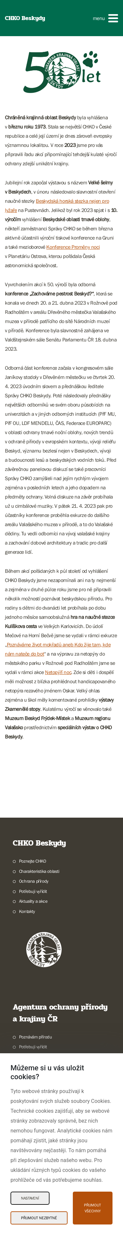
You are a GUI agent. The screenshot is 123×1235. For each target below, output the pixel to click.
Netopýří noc (58, 672)
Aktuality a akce (33, 901)
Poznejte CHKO (32, 861)
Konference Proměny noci (73, 247)
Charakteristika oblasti (39, 871)
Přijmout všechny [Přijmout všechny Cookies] (92, 1208)
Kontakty (27, 911)
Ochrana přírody (34, 881)
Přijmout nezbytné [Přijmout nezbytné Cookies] (39, 1218)
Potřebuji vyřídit (33, 891)
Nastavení (30, 1198)
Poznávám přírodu (35, 1036)
